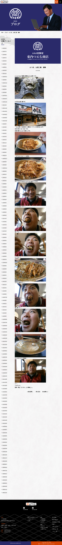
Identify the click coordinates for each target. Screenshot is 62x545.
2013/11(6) (4, 309)
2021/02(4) (4, 136)
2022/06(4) (4, 86)
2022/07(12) (4, 82)
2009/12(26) (4, 454)
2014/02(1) (4, 303)
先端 (41, 524)
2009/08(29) (4, 467)
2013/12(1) (4, 306)
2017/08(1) (4, 221)
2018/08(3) (4, 205)
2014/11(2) (4, 284)
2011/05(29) (4, 401)
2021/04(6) (4, 130)
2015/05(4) (4, 265)
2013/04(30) (4, 328)
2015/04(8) (4, 268)
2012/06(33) (4, 360)
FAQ (53, 524)
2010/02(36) (4, 448)
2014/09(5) (4, 290)
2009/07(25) (4, 470)
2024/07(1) (4, 51)
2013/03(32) (4, 331)
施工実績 (54, 517)
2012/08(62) (4, 353)
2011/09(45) (4, 388)
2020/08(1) (4, 152)
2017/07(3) (4, 224)
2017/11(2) (4, 218)
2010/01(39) (4, 451)
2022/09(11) (4, 76)
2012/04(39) (4, 366)
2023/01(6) (4, 70)
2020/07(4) (4, 155)
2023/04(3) (4, 60)
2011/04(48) (4, 404)
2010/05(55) (4, 439)
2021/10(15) (4, 111)
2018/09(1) (4, 202)
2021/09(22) (4, 114)
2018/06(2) (4, 208)
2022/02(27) (4, 98)
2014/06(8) (4, 300)
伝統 (41, 517)
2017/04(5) (4, 227)
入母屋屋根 (43, 520)
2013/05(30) (4, 325)
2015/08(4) (4, 256)
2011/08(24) (4, 391)
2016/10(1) (4, 234)
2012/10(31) (4, 347)
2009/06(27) (4, 473)
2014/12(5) (4, 281)
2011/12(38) (4, 379)
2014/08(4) (4, 294)
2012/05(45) (4, 363)
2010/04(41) (4, 442)
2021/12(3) (4, 104)
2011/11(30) (4, 382)
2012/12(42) (4, 341)
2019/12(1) (4, 177)
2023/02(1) (4, 67)
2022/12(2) (4, 73)
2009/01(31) (4, 489)
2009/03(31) (4, 483)
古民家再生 (43, 518)
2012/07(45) (4, 357)
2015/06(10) (4, 262)
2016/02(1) (4, 249)
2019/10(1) (4, 180)
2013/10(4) (4, 312)
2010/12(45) (4, 416)
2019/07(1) (4, 190)
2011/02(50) (4, 410)
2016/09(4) (4, 237)
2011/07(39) (4, 394)
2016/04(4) (4, 246)
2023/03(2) (4, 63)
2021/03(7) (4, 133)
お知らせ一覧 (55, 529)
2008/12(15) (4, 492)
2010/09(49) (4, 426)
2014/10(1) (4, 287)
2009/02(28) (4, 486)
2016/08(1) (4, 240)
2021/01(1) (4, 139)
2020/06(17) (4, 158)
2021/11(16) (4, 108)
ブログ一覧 (54, 531)
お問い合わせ (55, 526)
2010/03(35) (4, 445)
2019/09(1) (4, 183)
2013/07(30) (4, 322)
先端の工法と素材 (44, 527)
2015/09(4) (4, 253)
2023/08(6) (4, 54)
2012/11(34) (4, 344)
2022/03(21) (4, 95)
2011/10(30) (4, 385)
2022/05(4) (4, 89)
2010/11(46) (4, 420)
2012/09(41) (4, 350)
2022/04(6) (4, 92)
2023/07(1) (4, 57)
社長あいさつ (30, 518)
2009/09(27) (4, 464)
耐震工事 (43, 525)
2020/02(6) (4, 171)
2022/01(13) (4, 101)
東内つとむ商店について (32, 517)
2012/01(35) (4, 375)
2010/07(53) (4, 432)
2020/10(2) (4, 145)
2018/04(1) (4, 212)
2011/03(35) (4, 407)
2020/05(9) (4, 161)
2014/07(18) (4, 297)
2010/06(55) (4, 435)
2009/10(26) (4, 461)
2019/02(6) (4, 199)
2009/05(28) (4, 476)
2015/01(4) (4, 278)
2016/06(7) (4, 243)
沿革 (29, 520)
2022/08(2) (4, 79)
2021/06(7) (4, 123)
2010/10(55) (4, 423)
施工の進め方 (55, 519)
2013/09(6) (4, 316)
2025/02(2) (4, 48)
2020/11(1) (4, 142)
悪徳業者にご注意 (56, 522)
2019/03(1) (4, 196)
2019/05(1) (4, 193)
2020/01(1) (4, 174)
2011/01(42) (4, 413)
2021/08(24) (4, 117)
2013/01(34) (4, 338)
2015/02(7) (4, 275)
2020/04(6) (4, 164)
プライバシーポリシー (15, 543)
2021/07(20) (4, 120)
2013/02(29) (4, 334)
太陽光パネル (43, 529)
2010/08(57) (4, 429)
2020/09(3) (4, 149)
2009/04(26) (4, 479)
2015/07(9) (4, 259)
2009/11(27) (4, 457)
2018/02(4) (4, 215)
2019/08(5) (4, 186)
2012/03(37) (4, 369)
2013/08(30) (4, 319)
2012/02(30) (4, 372)
